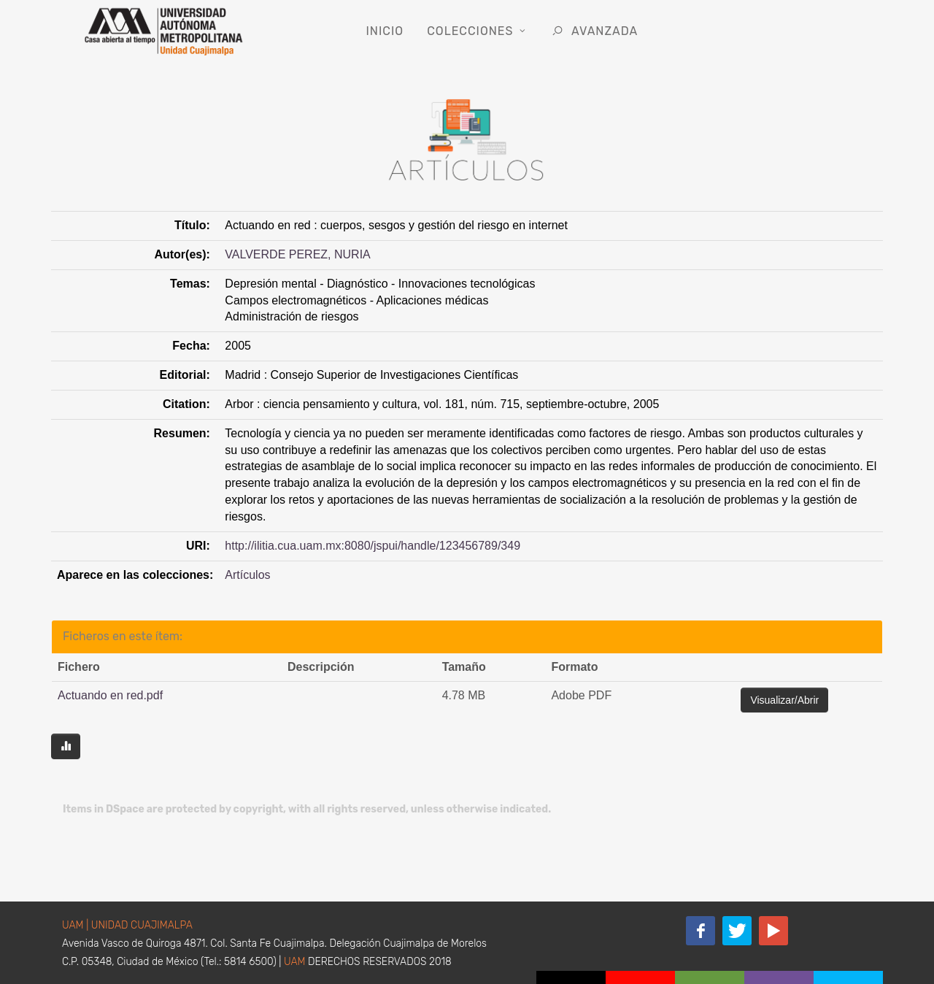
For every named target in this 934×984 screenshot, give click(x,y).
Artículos (247, 575)
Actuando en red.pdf (110, 695)
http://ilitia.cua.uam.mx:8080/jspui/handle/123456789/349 (372, 545)
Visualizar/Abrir (784, 700)
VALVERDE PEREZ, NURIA (297, 254)
